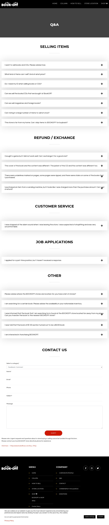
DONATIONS (63, 494)
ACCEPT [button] (100, 516)
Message (10, 403)
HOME (54, 3)
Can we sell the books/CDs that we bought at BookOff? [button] (28, 93)
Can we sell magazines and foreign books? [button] (23, 103)
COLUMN (63, 3)
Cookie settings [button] (89, 516)
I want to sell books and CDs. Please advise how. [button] (25, 65)
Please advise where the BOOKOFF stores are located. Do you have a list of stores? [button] (40, 294)
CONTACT (62, 483)
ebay (33, 500)
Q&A (60, 478)
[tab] (54, 65)
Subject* (9, 395)
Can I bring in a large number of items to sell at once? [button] (27, 113)
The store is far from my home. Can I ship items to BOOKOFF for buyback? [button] (36, 123)
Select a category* (13, 363)
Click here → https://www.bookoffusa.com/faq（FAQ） (19, 446)
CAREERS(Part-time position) (68, 488)
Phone (9, 387)
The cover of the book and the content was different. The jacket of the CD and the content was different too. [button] (51, 166)
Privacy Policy (9, 521)
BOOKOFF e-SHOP (38, 497)
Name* (9, 371)
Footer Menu (36, 506)
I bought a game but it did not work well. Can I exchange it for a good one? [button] (36, 156)
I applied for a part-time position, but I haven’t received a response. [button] (33, 260)
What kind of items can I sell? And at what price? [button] (25, 74)
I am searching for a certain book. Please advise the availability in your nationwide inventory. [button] (43, 304)
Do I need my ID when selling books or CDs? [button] (23, 84)
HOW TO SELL (75, 3)
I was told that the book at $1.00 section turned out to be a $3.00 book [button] (35, 325)
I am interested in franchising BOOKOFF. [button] (22, 335)
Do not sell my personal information (16, 517)
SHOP (104, 3)
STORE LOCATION (91, 3)
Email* (9, 379)
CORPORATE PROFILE (66, 473)
